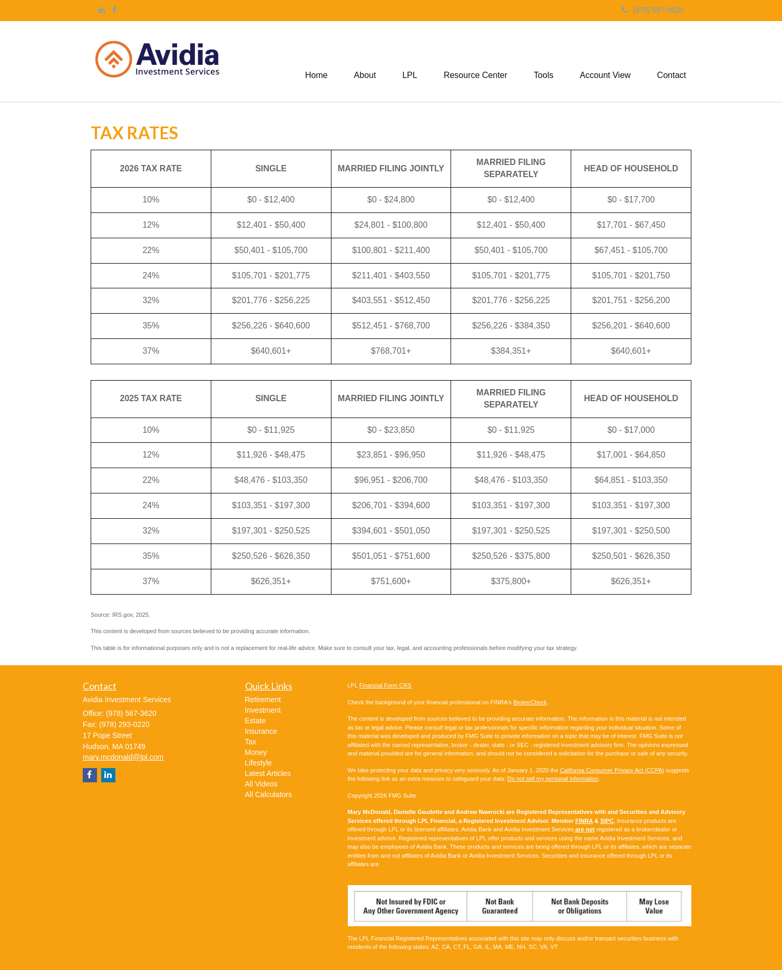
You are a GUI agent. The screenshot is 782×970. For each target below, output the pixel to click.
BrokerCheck (530, 702)
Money (256, 752)
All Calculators (268, 794)
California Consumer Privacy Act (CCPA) (612, 770)
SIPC (607, 821)
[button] (365, 62)
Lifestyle (258, 763)
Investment (263, 710)
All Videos (261, 784)
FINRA (584, 821)
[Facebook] (114, 10)
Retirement (263, 699)
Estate (255, 720)
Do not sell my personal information (552, 778)
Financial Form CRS (385, 685)
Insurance (261, 731)
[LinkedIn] (102, 10)
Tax (251, 742)
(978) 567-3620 (652, 10)
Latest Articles (268, 773)
